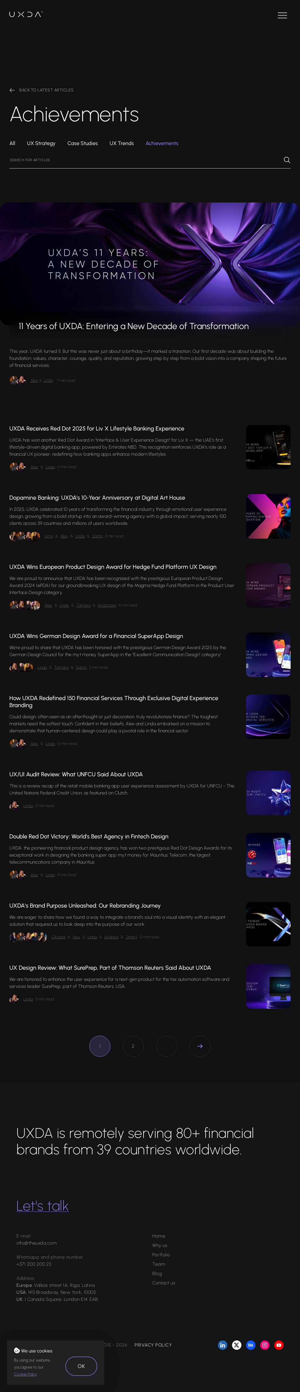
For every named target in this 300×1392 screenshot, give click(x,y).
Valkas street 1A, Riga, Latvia (64, 1285)
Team (158, 1264)
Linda (48, 380)
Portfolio (161, 1254)
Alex (34, 380)
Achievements (162, 143)
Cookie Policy (25, 1374)
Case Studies (82, 143)
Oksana (58, 937)
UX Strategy (41, 143)
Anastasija (107, 605)
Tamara (83, 605)
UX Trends (122, 143)
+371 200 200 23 (34, 1264)
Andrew (111, 937)
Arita (49, 536)
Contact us (163, 1283)
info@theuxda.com (36, 1243)
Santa (97, 536)
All (12, 143)
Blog (157, 1273)
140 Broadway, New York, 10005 (62, 1292)
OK (81, 1366)
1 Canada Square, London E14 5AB (61, 1299)
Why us (159, 1245)
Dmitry (131, 937)
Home (158, 1236)
